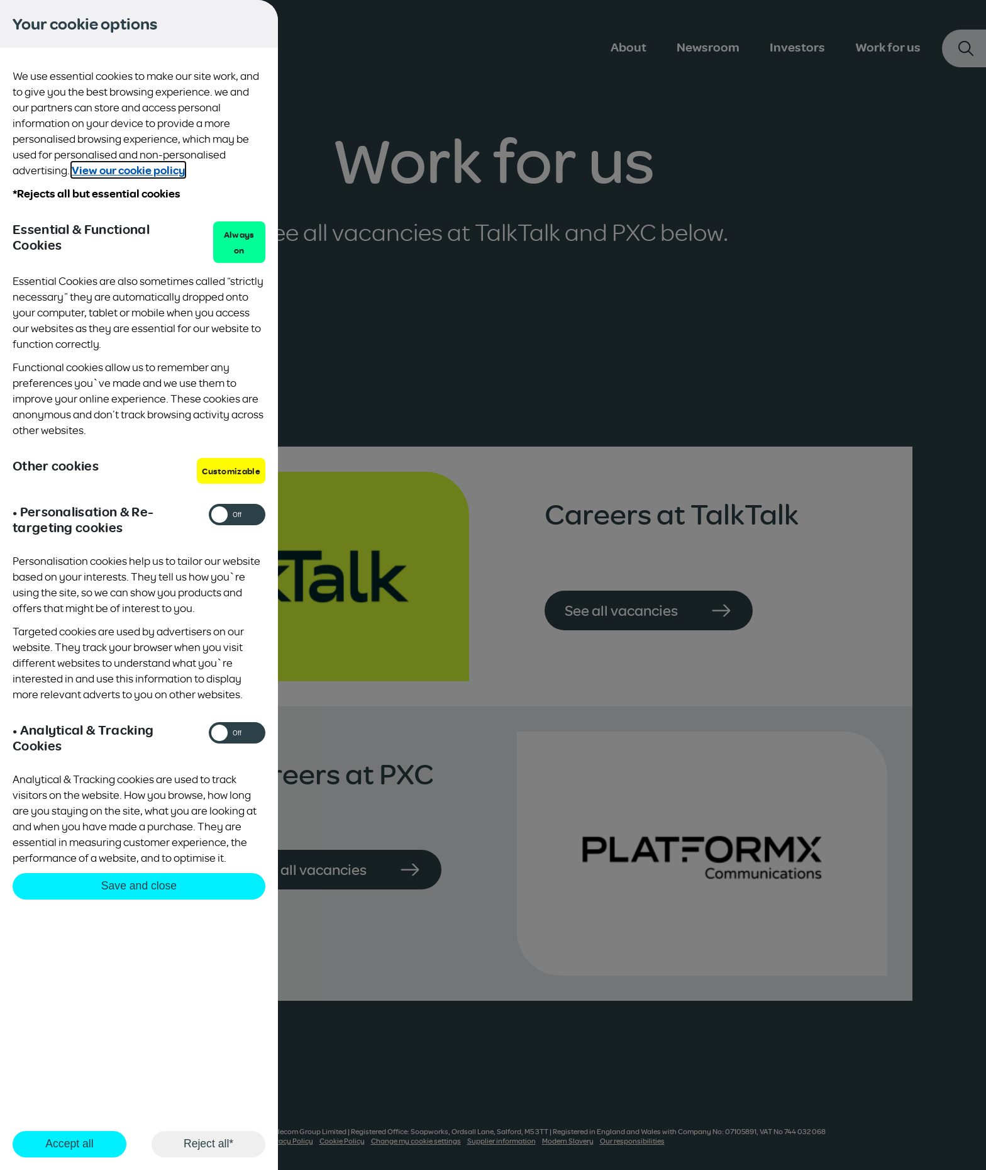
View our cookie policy (128, 169)
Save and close (139, 885)
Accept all (69, 1143)
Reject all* (208, 1143)
